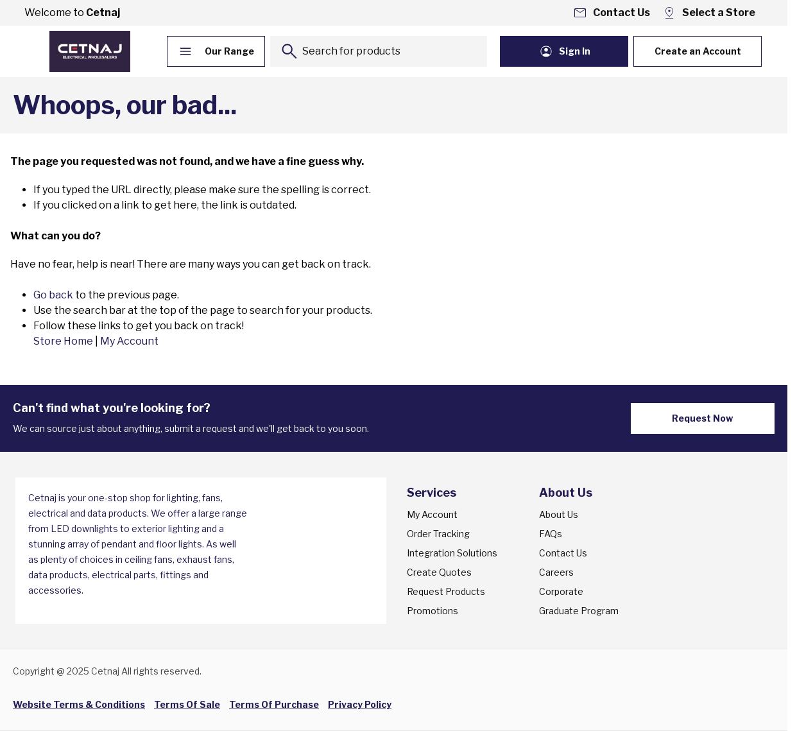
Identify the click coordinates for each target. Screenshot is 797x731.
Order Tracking (438, 533)
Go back (53, 295)
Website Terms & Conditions (79, 704)
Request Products (446, 591)
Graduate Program (579, 610)
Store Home (63, 341)
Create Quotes (439, 572)
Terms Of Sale (187, 704)
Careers (556, 572)
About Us (558, 514)
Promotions (432, 610)
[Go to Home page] (90, 51)
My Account (129, 341)
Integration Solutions (452, 552)
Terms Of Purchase (274, 704)
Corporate (561, 591)
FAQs (550, 533)
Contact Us (563, 552)
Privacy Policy (359, 704)
